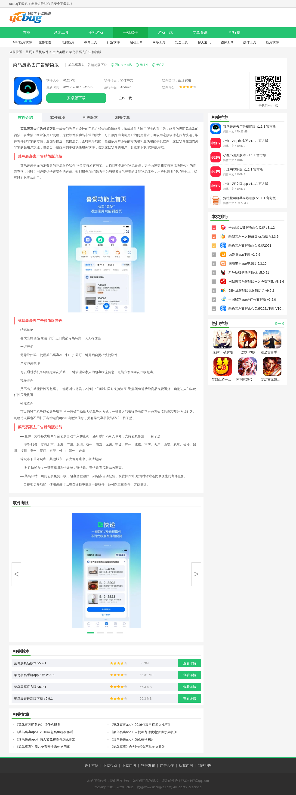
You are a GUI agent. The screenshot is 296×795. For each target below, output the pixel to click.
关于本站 (91, 765)
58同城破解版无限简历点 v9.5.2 (251, 290)
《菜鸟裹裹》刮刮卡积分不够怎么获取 (137, 747)
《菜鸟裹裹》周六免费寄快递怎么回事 (42, 747)
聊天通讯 (204, 42)
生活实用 (58, 52)
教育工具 (90, 42)
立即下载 (125, 98)
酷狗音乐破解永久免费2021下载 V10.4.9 (257, 308)
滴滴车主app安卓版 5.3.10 (247, 263)
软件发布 (148, 765)
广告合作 (167, 765)
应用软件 (272, 42)
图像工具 (227, 42)
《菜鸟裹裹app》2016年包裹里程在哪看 (44, 732)
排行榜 (234, 32)
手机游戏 (96, 32)
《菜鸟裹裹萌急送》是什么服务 (37, 724)
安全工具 (181, 42)
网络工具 (158, 42)
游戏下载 (165, 32)
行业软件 (113, 42)
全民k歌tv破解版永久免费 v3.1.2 (251, 227)
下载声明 (129, 765)
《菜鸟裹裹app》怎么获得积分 (132, 739)
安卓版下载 (76, 98)
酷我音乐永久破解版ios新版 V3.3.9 (253, 236)
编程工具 (136, 42)
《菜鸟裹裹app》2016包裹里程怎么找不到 (140, 724)
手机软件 (130, 32)
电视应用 (68, 42)
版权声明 (186, 765)
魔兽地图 (45, 42)
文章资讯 (200, 32)
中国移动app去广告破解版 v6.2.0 (252, 299)
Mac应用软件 (22, 42)
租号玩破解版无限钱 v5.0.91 (248, 272)
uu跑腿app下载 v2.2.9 (244, 254)
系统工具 (61, 32)
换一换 (279, 323)
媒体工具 (249, 42)
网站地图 (205, 765)
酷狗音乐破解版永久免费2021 (249, 245)
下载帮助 (110, 765)
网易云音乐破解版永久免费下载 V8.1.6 (256, 281)
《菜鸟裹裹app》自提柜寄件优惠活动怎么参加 (143, 732)
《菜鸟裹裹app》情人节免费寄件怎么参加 (45, 739)
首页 (26, 32)
